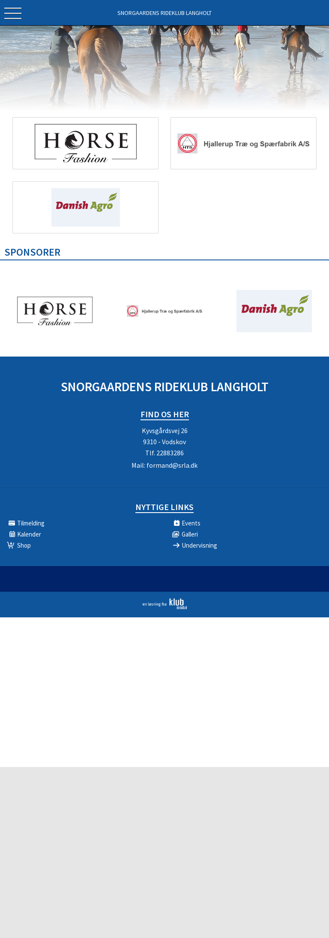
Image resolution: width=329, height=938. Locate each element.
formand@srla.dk (172, 465)
